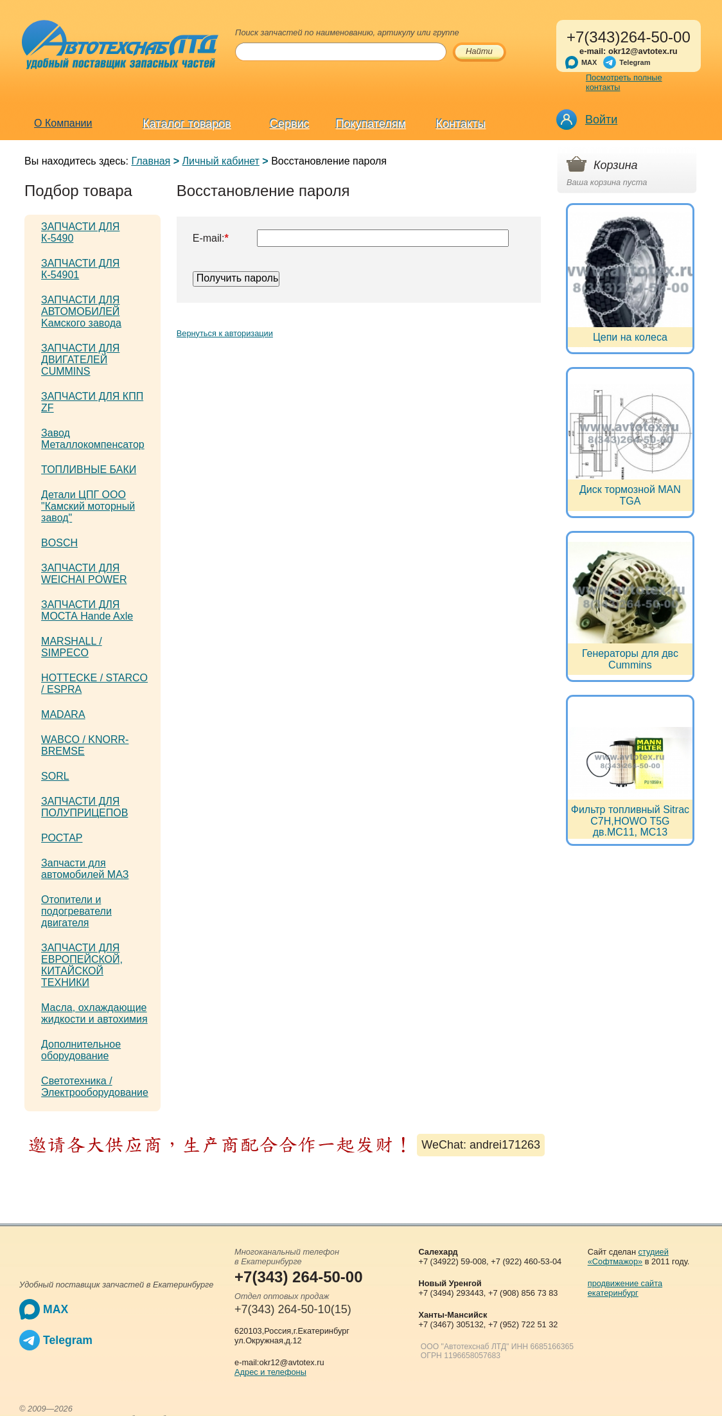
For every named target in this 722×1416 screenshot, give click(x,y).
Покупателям (371, 124)
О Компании (63, 123)
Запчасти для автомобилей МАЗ (84, 868)
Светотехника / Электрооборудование (94, 1086)
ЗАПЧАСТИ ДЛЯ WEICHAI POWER (84, 573)
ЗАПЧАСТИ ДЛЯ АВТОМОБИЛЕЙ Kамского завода (81, 311)
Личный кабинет (221, 161)
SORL (55, 776)
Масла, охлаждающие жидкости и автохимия (94, 1013)
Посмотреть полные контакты (624, 82)
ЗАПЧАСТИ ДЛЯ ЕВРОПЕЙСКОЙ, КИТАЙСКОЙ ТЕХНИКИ (82, 965)
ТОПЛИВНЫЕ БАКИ (88, 469)
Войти (601, 119)
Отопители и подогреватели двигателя (76, 911)
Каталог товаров (187, 124)
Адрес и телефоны (270, 1372)
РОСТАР (61, 837)
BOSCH (59, 542)
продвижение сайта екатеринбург (625, 1288)
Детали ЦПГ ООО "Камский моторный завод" (88, 506)
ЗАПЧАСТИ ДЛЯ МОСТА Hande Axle (87, 610)
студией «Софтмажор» (628, 1256)
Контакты (461, 124)
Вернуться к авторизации (225, 333)
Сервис (290, 124)
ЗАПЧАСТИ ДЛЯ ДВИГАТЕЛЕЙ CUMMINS (80, 360)
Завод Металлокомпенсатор (93, 438)
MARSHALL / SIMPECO (71, 647)
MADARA (63, 714)
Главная (150, 161)
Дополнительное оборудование (81, 1050)
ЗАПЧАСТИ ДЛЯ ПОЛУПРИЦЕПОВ (84, 807)
